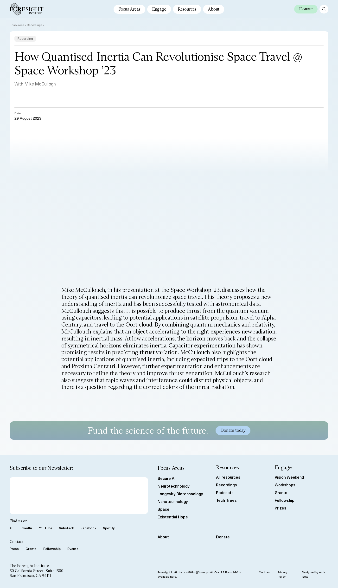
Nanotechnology (173, 501)
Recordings (34, 25)
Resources (187, 9)
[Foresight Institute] (27, 9)
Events (72, 548)
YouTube (45, 527)
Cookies (264, 572)
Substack (66, 527)
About (213, 9)
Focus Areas (129, 9)
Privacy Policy (282, 574)
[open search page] (323, 9)
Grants (31, 548)
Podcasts (225, 492)
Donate (223, 537)
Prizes (280, 508)
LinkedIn (25, 527)
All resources (228, 477)
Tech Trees (226, 500)
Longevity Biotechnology (180, 494)
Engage (159, 9)
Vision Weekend (289, 477)
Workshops (285, 485)
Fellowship (52, 548)
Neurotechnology (174, 486)
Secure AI (166, 478)
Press (14, 548)
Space (163, 509)
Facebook (88, 527)
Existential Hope (173, 517)
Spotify (109, 527)
